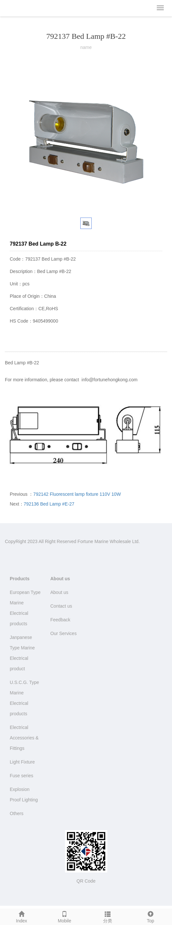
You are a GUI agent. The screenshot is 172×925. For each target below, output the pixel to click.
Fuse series (21, 775)
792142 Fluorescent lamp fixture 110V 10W (77, 494)
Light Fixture (22, 762)
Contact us (61, 606)
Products (20, 578)
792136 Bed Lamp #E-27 (49, 504)
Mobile (64, 916)
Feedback (60, 619)
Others (16, 813)
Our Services (63, 633)
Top (150, 916)
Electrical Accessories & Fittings (24, 738)
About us (60, 578)
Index (21, 916)
